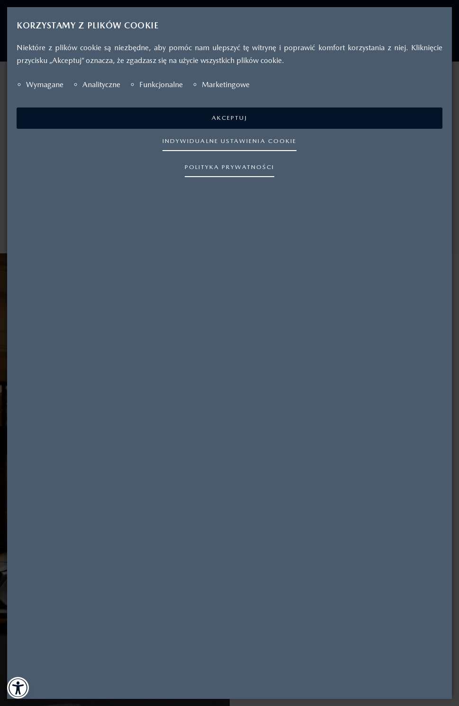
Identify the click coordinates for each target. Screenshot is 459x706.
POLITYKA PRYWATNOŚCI (230, 166)
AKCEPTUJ (230, 117)
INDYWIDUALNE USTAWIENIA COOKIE (229, 140)
